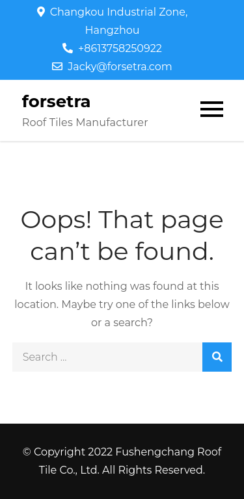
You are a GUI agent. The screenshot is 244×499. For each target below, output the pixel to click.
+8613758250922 (112, 48)
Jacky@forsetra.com (112, 66)
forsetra (56, 101)
